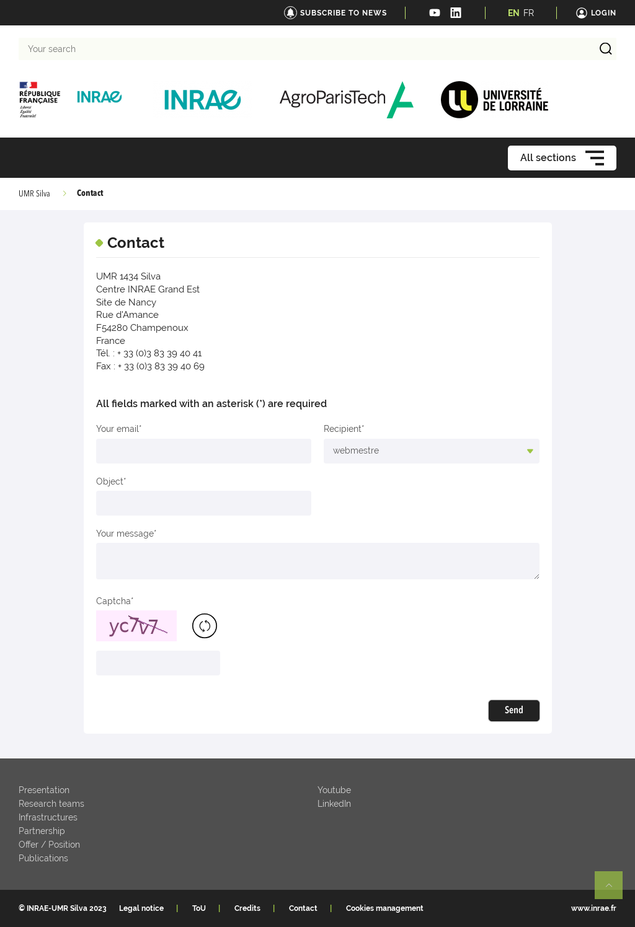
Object (109, 481)
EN (514, 13)
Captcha (113, 601)
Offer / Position (49, 845)
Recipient (343, 429)
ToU (199, 908)
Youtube (334, 790)
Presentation (44, 790)
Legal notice (141, 908)
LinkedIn (334, 804)
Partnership (42, 831)
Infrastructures (48, 817)
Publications (43, 858)
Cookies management (385, 908)
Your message (125, 533)
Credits (247, 908)
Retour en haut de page (614, 890)
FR (528, 13)
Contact (303, 908)
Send (514, 711)
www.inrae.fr (593, 908)
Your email (117, 429)
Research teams (51, 804)
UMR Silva (34, 194)
